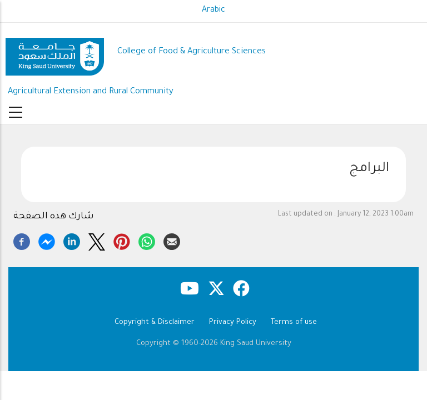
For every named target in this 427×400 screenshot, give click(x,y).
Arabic (213, 10)
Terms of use (294, 322)
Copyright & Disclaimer (155, 322)
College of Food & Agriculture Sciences (191, 52)
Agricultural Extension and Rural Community (90, 92)
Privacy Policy (232, 322)
